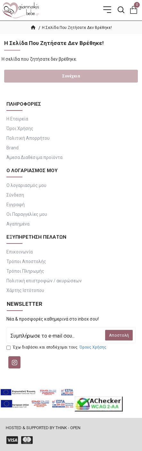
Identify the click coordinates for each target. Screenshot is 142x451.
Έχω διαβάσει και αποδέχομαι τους (56, 347)
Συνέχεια (71, 76)
